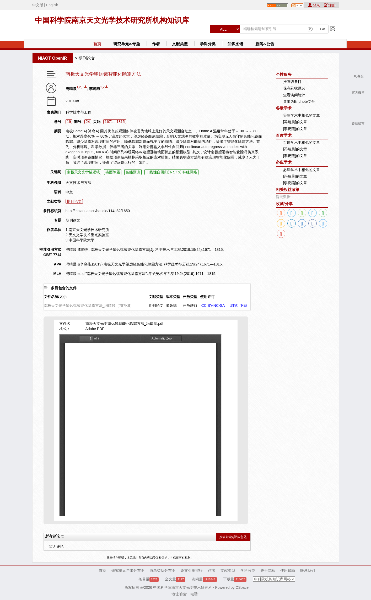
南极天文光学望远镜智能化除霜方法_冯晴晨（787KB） (89, 305)
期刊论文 (86, 58)
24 (88, 122)
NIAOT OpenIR (52, 58)
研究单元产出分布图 (127, 570)
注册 (330, 5)
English (52, 5)
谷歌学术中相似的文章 (301, 115)
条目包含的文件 (64, 288)
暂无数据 (283, 197)
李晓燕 (94, 89)
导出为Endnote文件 (299, 101)
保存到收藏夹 (294, 88)
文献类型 (180, 44)
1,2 (102, 87)
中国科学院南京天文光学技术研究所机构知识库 (112, 20)
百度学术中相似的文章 (301, 142)
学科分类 (208, 44)
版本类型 (173, 297)
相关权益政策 (287, 189)
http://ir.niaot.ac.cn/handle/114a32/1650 (98, 211)
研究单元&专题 (126, 44)
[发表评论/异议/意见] (233, 537)
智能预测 (133, 172)
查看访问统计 (294, 95)
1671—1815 (115, 122)
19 (69, 122)
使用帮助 (287, 570)
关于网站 (267, 570)
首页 (97, 44)
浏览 (234, 305)
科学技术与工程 (78, 112)
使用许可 (207, 297)
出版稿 (171, 305)
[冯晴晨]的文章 (295, 122)
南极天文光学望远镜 (83, 172)
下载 (243, 305)
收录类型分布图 (162, 570)
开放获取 (190, 305)
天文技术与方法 (78, 182)
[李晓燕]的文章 (295, 129)
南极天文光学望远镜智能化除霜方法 (103, 74)
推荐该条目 (292, 82)
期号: (78, 122)
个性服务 (284, 74)
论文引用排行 (192, 570)
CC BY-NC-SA (213, 305)
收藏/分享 (284, 203)
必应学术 (284, 162)
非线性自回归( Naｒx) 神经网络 (171, 172)
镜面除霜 (112, 172)
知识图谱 (235, 44)
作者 (156, 44)
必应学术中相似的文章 (301, 170)
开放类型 (190, 297)
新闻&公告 (265, 44)
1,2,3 (80, 87)
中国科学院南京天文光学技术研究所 (182, 587)
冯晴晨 (71, 89)
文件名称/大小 (55, 297)
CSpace (242, 587)
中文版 (37, 5)
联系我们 (307, 570)
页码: (97, 122)
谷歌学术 (284, 108)
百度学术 (284, 135)
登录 (314, 5)
